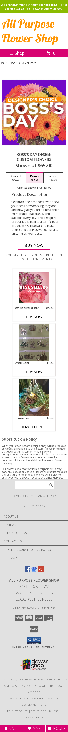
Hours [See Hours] (56, 728)
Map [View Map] (34, 728)
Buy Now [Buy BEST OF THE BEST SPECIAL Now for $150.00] (34, 316)
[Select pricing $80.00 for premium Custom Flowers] (53, 178)
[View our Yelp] (41, 571)
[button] (34, 640)
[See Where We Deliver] (34, 506)
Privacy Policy (17, 711)
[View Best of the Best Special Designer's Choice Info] (34, 287)
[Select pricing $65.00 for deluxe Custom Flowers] (34, 178)
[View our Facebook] (27, 571)
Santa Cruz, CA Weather (26, 698)
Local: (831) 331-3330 (34, 599)
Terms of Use (34, 717)
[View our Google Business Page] (34, 571)
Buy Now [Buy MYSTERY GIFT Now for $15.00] (34, 372)
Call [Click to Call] (11, 728)
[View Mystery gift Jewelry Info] (34, 342)
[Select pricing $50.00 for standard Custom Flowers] (16, 178)
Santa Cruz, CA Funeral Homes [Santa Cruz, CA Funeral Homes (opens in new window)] (22, 679)
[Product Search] (34, 485)
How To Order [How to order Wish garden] (34, 427)
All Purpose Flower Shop (30, 30)
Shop (17, 53)
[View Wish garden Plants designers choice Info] (34, 397)
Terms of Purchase (45, 711)
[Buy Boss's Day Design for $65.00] (34, 245)
